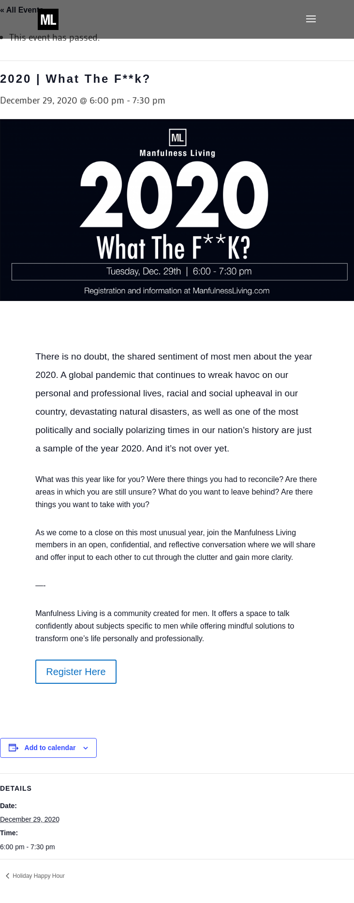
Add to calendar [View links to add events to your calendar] (50, 748)
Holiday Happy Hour (38, 876)
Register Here (75, 671)
